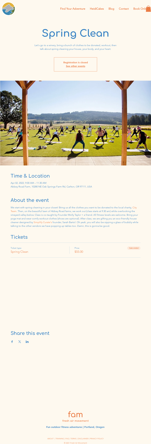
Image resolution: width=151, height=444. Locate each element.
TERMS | (74, 438)
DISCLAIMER (83, 438)
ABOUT (50, 438)
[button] (148, 9)
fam (75, 415)
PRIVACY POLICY (97, 438)
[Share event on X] (19, 341)
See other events (75, 66)
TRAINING (59, 438)
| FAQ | (67, 438)
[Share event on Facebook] (12, 341)
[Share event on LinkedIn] (27, 341)
